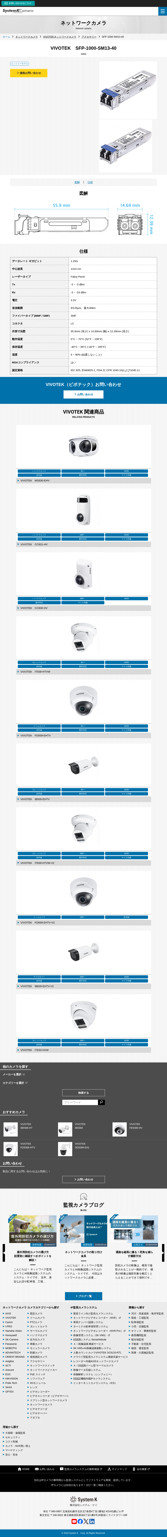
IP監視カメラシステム (84, 1307)
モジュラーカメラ (40, 1348)
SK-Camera (11, 1339)
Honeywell (11, 1335)
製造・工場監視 (140, 1317)
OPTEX (9, 1391)
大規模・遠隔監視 (15, 1432)
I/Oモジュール (38, 1383)
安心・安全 (11, 1454)
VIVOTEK (10, 1317)
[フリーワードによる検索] (80, 1102)
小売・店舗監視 (140, 1326)
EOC (8, 1374)
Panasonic (11, 1344)
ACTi (8, 1365)
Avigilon (9, 1361)
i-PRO (8, 1326)
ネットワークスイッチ (42, 1365)
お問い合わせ (83, 394)
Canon (9, 1322)
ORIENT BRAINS (15, 1356)
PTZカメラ (36, 1322)
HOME (24, 1469)
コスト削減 (11, 1441)
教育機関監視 (138, 1335)
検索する (83, 1092)
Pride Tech (11, 1383)
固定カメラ (36, 1313)
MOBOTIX (11, 1348)
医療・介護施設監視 (142, 1352)
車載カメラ (36, 1344)
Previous (4, 1253)
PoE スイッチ (37, 1374)
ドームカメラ (37, 1317)
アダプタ (35, 1417)
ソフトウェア (37, 1378)
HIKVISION (11, 1378)
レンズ (33, 1387)
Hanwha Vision (13, 1330)
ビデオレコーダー (40, 1391)
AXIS (8, 1313)
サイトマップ (117, 1469)
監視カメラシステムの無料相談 (81, 1469)
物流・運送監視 (140, 1348)
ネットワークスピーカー (43, 1370)
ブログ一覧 (83, 1296)
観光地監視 (137, 1339)
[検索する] (101, 1102)
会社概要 (141, 1469)
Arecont (9, 1370)
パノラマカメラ (38, 1335)
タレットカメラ (38, 1326)
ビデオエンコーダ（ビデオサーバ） (50, 1395)
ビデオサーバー (38, 1413)
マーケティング (14, 1450)
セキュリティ (12, 1437)
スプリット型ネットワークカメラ (48, 1400)
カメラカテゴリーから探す (43, 1307)
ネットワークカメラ (15, 1307)
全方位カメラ (37, 1339)
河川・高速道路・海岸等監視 (147, 1313)
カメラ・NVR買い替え (18, 1446)
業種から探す (137, 1307)
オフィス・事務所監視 (143, 1330)
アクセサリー (37, 1361)
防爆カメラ (36, 1352)
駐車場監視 (137, 1322)
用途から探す (11, 1426)
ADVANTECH (12, 1352)
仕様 (90, 182)
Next (163, 1253)
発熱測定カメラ (38, 1356)
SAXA (8, 1387)
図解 (77, 182)
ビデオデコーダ (38, 1409)
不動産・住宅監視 (141, 1344)
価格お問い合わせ (29, 72)
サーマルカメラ (38, 1330)
